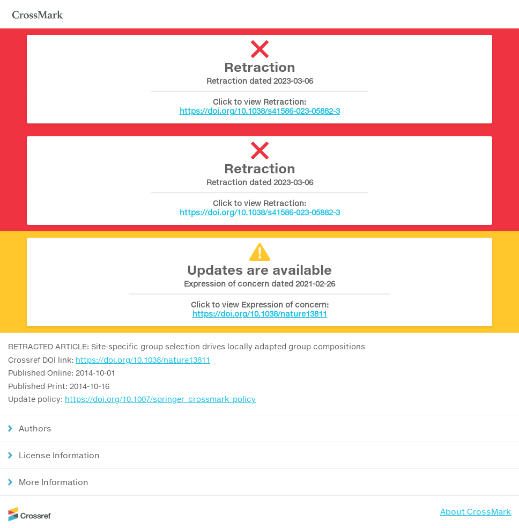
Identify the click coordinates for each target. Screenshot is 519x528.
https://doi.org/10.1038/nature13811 (259, 313)
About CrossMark (475, 511)
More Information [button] (53, 482)
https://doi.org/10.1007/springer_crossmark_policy (160, 399)
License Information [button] (59, 455)
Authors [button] (35, 428)
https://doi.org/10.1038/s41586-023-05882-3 (260, 110)
